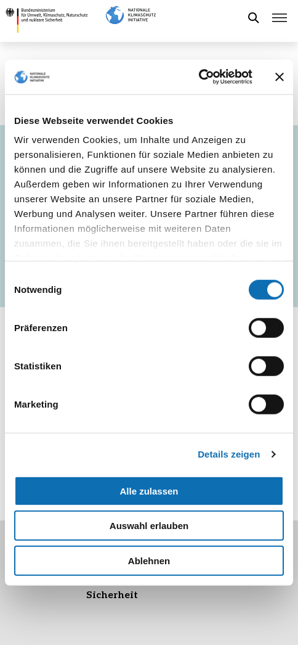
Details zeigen (229, 454)
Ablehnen (149, 560)
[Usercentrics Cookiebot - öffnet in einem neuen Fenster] (198, 77)
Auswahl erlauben (149, 525)
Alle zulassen (148, 490)
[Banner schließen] (279, 77)
